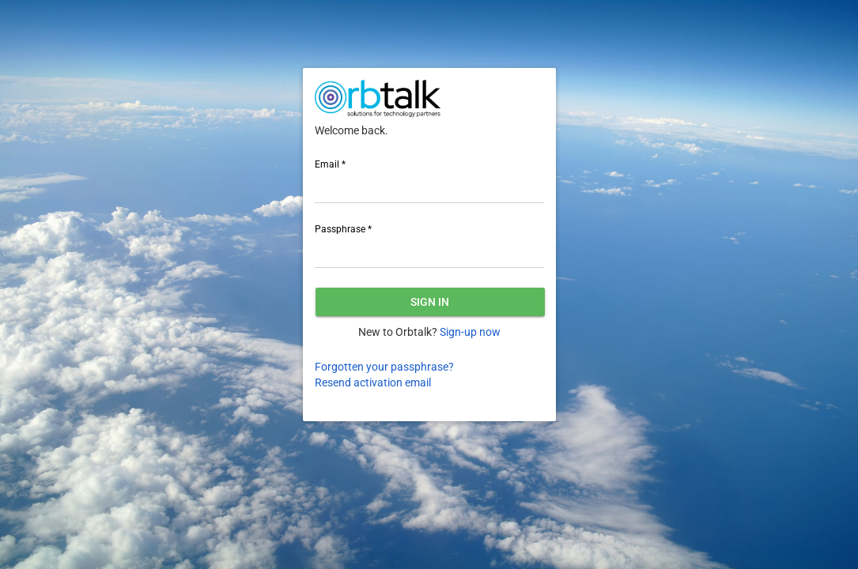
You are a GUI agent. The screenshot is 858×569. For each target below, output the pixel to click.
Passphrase (343, 229)
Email (330, 165)
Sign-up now (470, 332)
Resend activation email (373, 382)
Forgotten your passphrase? (384, 366)
